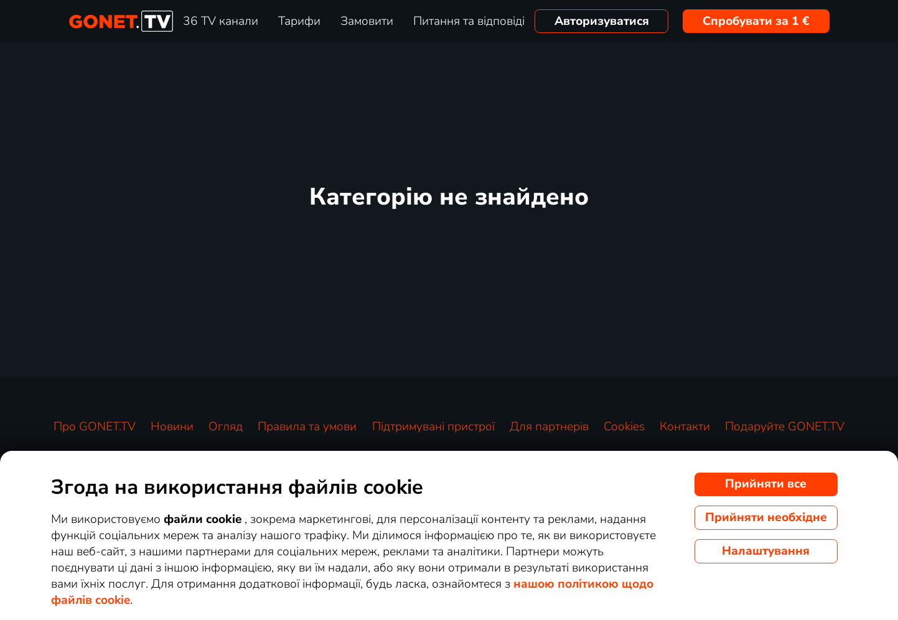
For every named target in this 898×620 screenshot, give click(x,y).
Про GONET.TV (95, 427)
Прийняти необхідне (766, 517)
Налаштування (766, 551)
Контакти (685, 427)
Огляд (225, 427)
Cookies (624, 427)
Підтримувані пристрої (433, 427)
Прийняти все (766, 484)
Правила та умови (307, 427)
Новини (172, 427)
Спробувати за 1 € (756, 21)
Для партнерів (549, 427)
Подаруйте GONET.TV (784, 427)
